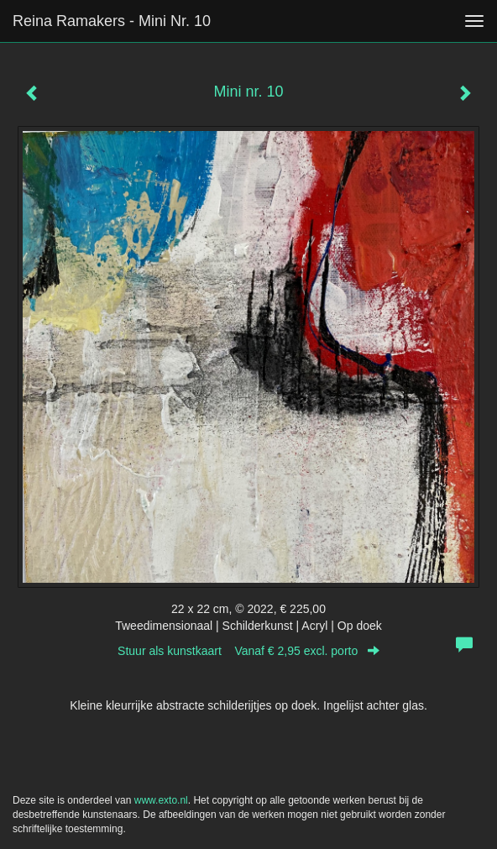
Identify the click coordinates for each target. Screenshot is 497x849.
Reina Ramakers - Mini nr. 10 (112, 21)
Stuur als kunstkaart (248, 651)
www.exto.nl (161, 800)
